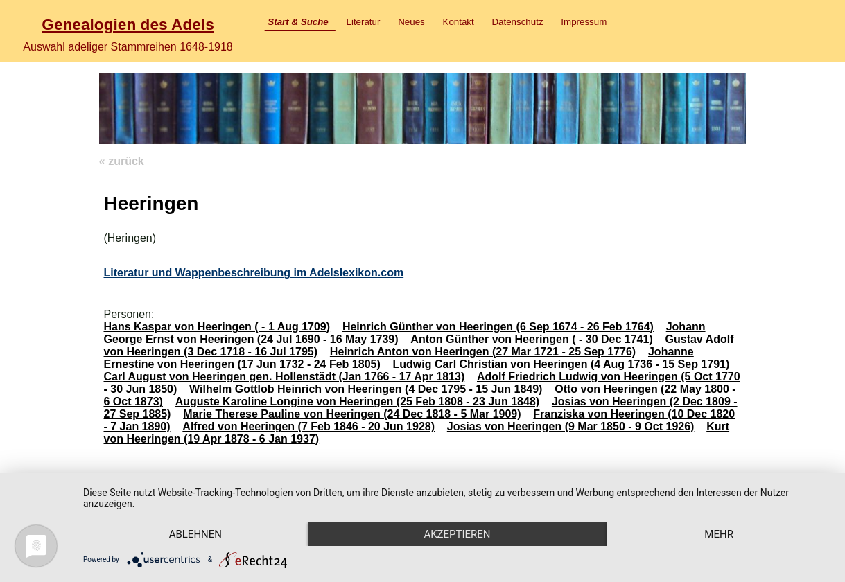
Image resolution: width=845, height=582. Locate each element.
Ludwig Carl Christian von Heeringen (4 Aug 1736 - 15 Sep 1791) (561, 364)
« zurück (121, 161)
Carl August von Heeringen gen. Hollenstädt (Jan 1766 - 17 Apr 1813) (283, 376)
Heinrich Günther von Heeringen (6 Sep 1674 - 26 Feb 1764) (498, 327)
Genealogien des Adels (128, 24)
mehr (718, 534)
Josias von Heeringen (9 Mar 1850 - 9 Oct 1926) (571, 426)
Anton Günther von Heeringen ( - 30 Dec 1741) (531, 339)
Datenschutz (517, 22)
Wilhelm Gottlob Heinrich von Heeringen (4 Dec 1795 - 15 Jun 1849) (365, 389)
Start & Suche (298, 22)
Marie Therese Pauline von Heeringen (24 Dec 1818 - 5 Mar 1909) (352, 414)
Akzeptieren (457, 534)
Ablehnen (195, 534)
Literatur (364, 22)
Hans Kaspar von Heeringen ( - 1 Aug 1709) (216, 327)
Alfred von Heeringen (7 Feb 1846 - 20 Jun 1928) (308, 426)
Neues (411, 22)
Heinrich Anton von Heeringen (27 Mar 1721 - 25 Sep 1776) (483, 352)
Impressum (584, 22)
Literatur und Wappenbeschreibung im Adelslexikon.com (253, 273)
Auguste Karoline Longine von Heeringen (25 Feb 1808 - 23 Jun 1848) (357, 401)
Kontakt (458, 22)
